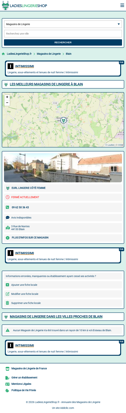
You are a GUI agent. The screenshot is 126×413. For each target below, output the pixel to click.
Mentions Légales (21, 383)
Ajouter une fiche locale (24, 284)
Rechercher (62, 42)
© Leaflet (109, 145)
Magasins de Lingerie (49, 53)
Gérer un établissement (24, 377)
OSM (120, 145)
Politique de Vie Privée (23, 390)
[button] (63, 120)
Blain (68, 53)
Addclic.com (67, 407)
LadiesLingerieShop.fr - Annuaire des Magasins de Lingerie (67, 402)
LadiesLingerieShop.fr (19, 53)
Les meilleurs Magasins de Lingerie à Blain (46, 84)
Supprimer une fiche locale (26, 303)
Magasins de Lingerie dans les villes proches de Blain (56, 316)
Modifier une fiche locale (24, 293)
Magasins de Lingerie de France (29, 368)
